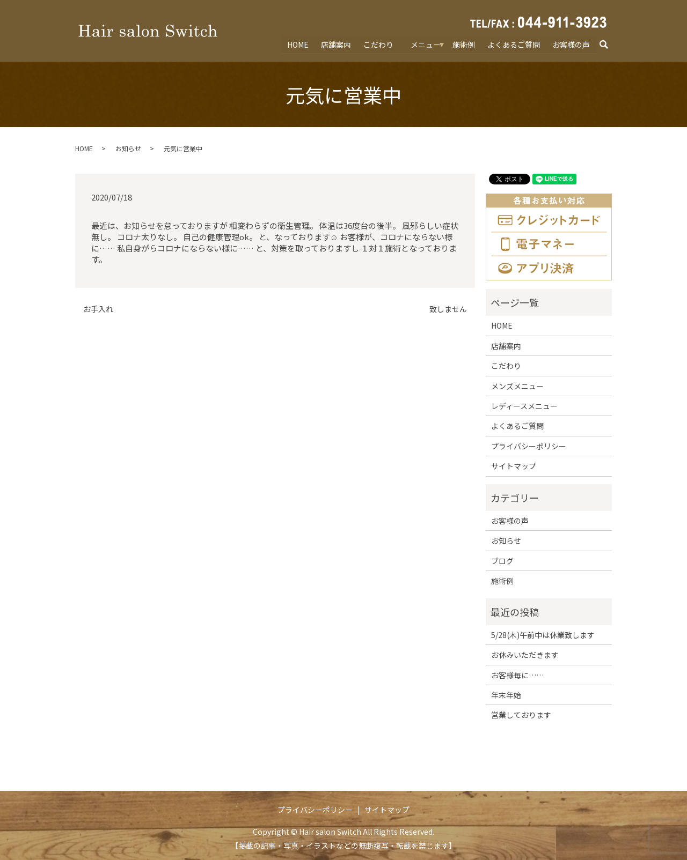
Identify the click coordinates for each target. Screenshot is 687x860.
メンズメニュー (517, 386)
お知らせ (128, 148)
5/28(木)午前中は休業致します (543, 634)
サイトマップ (513, 466)
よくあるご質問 (513, 44)
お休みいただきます (525, 654)
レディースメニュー (524, 406)
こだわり (379, 44)
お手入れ (98, 309)
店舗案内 (336, 44)
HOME (299, 44)
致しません (448, 309)
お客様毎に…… (517, 675)
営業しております (521, 714)
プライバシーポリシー (528, 446)
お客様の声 (571, 44)
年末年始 (506, 695)
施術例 (464, 44)
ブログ (502, 560)
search (609, 45)
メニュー (426, 44)
